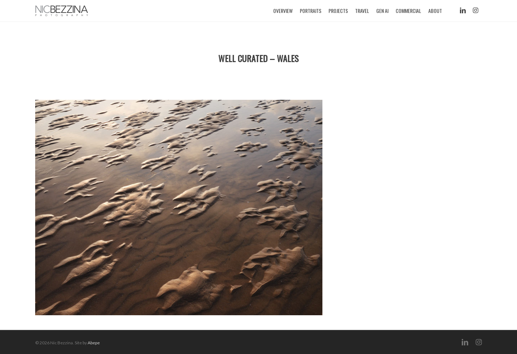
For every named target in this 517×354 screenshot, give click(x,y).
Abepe (94, 342)
